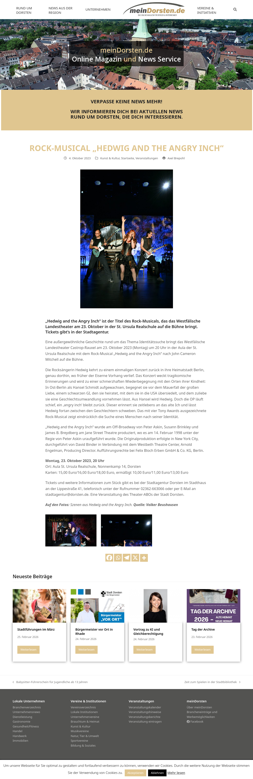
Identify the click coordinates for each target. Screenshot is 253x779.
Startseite (127, 158)
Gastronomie (21, 721)
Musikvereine (80, 731)
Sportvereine (79, 741)
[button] (235, 9)
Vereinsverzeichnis (83, 707)
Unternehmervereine (85, 717)
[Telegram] (127, 558)
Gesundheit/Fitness (26, 726)
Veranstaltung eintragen (145, 721)
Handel (17, 731)
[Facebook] (109, 558)
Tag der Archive (203, 629)
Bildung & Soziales (83, 745)
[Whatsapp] (118, 558)
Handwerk (20, 736)
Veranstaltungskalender (145, 707)
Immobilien (20, 741)
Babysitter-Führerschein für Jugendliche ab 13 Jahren (50, 682)
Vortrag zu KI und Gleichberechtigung (148, 631)
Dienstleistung (22, 717)
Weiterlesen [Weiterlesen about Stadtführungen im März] (28, 649)
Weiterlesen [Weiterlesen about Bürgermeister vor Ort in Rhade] (86, 649)
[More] (144, 558)
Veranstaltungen (147, 158)
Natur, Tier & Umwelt (85, 736)
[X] (135, 558)
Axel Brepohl (176, 158)
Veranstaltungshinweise (145, 712)
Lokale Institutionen (84, 712)
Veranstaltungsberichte (144, 717)
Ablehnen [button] (157, 773)
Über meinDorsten (199, 707)
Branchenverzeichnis (27, 707)
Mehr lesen (176, 772)
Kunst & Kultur (110, 158)
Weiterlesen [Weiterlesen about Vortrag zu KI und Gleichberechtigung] (145, 649)
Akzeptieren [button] (135, 773)
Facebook (195, 721)
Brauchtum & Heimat (85, 721)
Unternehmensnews (26, 712)
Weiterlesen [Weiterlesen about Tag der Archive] (203, 649)
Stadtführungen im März (36, 629)
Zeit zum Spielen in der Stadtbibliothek (212, 682)
